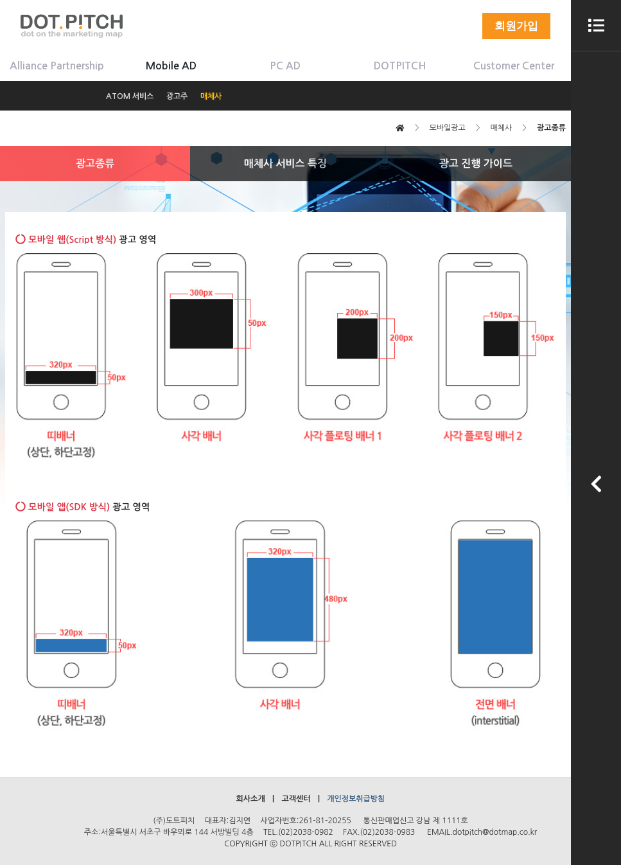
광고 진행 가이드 (475, 163)
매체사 (211, 96)
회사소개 (250, 799)
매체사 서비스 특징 (285, 163)
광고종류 (95, 163)
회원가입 (516, 26)
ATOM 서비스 (129, 96)
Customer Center (513, 66)
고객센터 (295, 799)
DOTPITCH (400, 66)
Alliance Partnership (57, 66)
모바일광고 (447, 128)
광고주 (177, 96)
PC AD (285, 66)
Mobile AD (171, 66)
